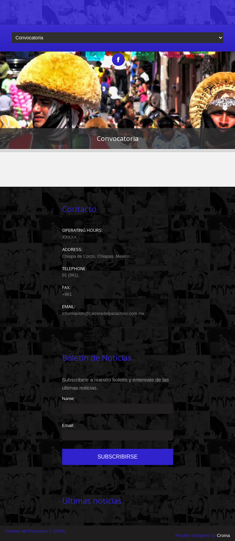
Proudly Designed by (202, 535)
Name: (68, 398)
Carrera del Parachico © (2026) (35, 531)
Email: (68, 425)
